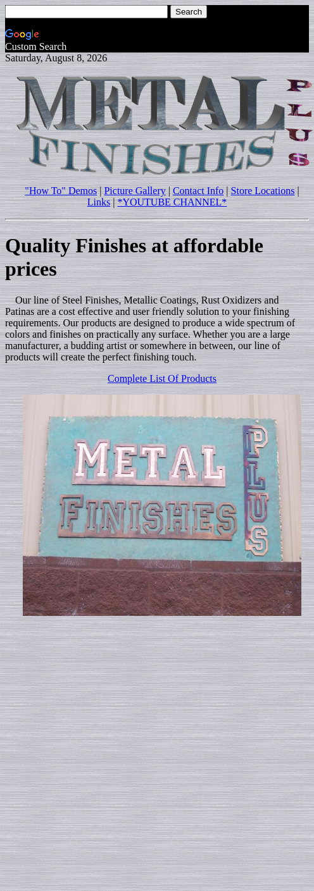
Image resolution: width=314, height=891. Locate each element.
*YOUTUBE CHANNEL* (172, 202)
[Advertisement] (118, 744)
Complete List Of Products (162, 378)
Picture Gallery (134, 190)
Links (98, 202)
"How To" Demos (61, 190)
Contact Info (198, 190)
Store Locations (263, 190)
